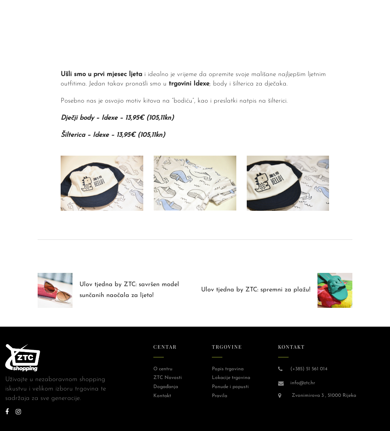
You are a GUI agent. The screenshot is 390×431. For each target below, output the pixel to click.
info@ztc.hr (302, 383)
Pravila (219, 396)
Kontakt (162, 396)
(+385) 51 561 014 (308, 369)
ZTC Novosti (167, 377)
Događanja (165, 386)
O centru (163, 369)
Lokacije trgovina (231, 377)
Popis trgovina (228, 369)
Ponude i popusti (230, 386)
